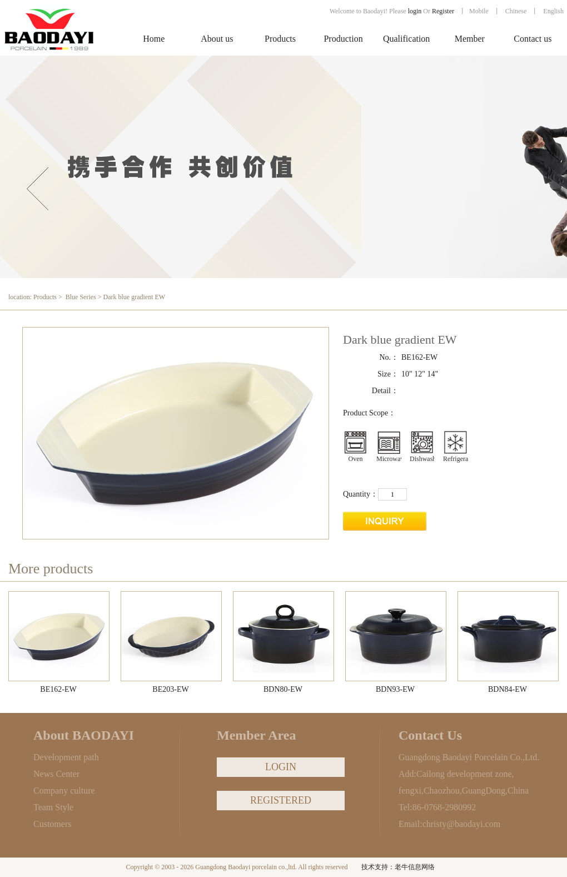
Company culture (64, 790)
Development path (66, 757)
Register (444, 11)
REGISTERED (280, 800)
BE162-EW (58, 689)
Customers (52, 824)
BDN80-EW (282, 689)
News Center (56, 774)
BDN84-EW (507, 689)
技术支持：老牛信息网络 (398, 867)
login (415, 11)
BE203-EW (170, 689)
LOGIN (280, 766)
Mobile (479, 11)
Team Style (53, 807)
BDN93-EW (395, 689)
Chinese (516, 11)
